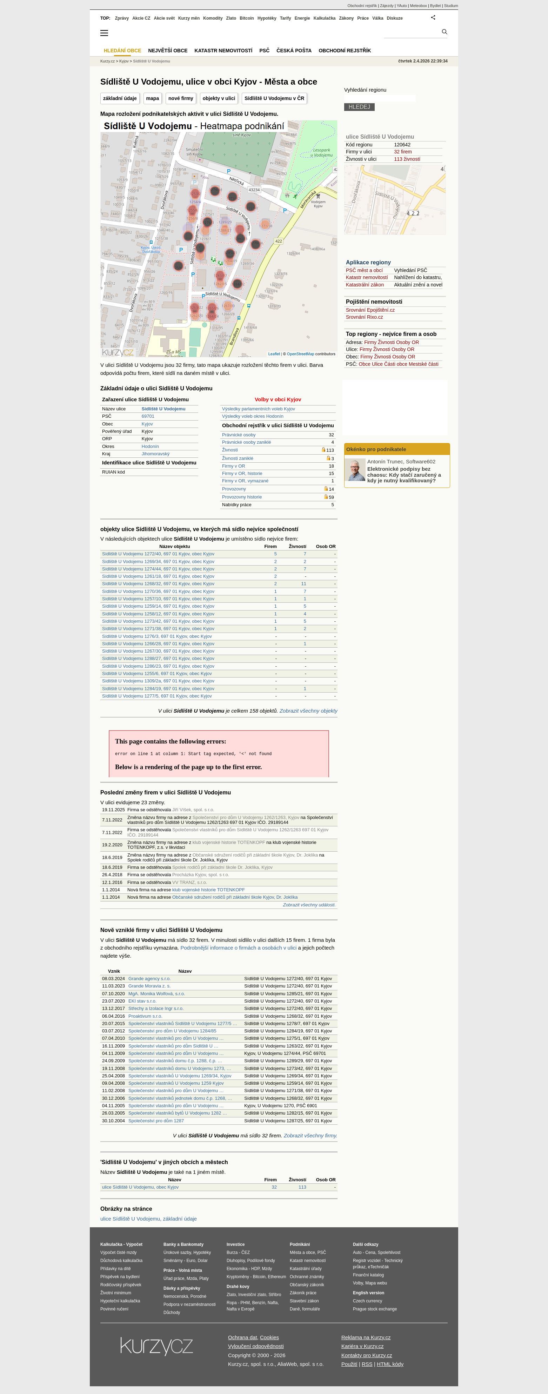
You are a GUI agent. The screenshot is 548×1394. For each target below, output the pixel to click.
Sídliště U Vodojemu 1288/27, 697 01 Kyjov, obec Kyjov (158, 658)
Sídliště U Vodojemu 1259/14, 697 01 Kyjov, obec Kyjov (158, 606)
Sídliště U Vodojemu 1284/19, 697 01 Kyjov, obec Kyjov (158, 688)
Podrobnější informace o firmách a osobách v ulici (238, 948)
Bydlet (435, 6)
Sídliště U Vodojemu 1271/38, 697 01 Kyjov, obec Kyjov (158, 628)
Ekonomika (237, 1268)
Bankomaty (192, 1244)
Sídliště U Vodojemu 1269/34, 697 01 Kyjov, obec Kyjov (158, 561)
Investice (236, 1244)
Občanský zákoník (307, 1284)
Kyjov (147, 424)
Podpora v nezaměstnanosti (189, 1304)
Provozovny (234, 488)
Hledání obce (122, 50)
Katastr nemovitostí (367, 277)
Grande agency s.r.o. (149, 978)
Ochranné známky (307, 1276)
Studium (451, 6)
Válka (377, 18)
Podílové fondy (261, 1260)
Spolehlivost (389, 1252)
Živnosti (230, 449)
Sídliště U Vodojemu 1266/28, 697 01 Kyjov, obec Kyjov (158, 643)
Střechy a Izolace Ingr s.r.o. (156, 1008)
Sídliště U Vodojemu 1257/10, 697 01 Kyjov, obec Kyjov (158, 598)
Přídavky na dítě (115, 1268)
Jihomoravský (155, 453)
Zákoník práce (303, 1292)
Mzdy (267, 1268)
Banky (169, 1244)
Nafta (273, 1302)
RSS (367, 1364)
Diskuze (395, 18)
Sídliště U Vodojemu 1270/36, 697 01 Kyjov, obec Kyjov (158, 591)
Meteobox (418, 6)
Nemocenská (175, 1296)
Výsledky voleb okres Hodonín (252, 416)
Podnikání (300, 1244)
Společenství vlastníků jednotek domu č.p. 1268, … (180, 1098)
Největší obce (168, 50)
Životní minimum (115, 1292)
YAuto (402, 6)
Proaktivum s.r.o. (145, 1016)
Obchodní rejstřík (362, 6)
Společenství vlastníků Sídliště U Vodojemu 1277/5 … (182, 1023)
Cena (370, 1252)
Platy (204, 1278)
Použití (349, 1364)
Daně (295, 1309)
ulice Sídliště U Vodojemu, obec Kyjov (140, 1187)
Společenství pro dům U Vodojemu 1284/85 (172, 1030)
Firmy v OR (233, 466)
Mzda (192, 1278)
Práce (363, 18)
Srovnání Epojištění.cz (370, 310)
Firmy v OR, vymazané (245, 480)
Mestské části (424, 364)
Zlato (231, 18)
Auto (357, 1252)
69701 (148, 416)
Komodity (212, 18)
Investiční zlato (252, 1294)
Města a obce (302, 1252)
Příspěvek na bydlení (120, 1276)
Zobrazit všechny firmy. (311, 1135)
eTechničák (378, 1266)
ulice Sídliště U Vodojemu (380, 137)
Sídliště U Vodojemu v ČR (274, 98)
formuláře (311, 1309)
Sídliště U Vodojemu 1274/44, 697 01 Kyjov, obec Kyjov (158, 569)
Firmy (370, 342)
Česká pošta (294, 50)
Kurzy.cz (107, 61)
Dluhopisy (236, 1260)
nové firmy (180, 98)
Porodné (198, 1296)
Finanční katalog (368, 1275)
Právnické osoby (238, 434)
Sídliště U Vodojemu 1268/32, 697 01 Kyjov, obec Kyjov (158, 583)
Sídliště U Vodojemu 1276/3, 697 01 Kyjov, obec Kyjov (157, 636)
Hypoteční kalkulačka (120, 1301)
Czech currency (367, 1301)
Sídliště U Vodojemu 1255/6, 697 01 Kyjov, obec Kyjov (157, 673)
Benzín (258, 1302)
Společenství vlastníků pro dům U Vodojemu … (176, 1038)
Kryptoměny (238, 1276)
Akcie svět (164, 18)
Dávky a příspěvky (181, 1288)
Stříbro (274, 1294)
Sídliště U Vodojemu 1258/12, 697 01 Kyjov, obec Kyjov (158, 613)
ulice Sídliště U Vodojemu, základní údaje (148, 1219)
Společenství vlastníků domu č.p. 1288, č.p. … (175, 1060)
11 (303, 583)
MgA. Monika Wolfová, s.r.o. (156, 993)
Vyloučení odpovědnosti (256, 1346)
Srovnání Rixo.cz (364, 317)
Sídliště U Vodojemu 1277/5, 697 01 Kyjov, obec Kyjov (157, 696)
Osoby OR (407, 342)
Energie (302, 18)
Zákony (346, 18)
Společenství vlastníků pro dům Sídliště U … (173, 1046)
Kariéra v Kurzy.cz (362, 1346)
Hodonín (150, 446)
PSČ (264, 50)
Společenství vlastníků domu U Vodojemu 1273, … (179, 1068)
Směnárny (173, 1260)
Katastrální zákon (365, 285)
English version (368, 1292)
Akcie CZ (141, 18)
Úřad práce (173, 1278)
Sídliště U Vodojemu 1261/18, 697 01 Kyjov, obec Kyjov (158, 576)
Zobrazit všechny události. (309, 904)
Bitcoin (247, 18)
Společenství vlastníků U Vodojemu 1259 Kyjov (176, 1083)
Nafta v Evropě (240, 1309)
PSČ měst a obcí (364, 270)
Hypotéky (267, 18)
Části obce (395, 364)
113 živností (407, 159)
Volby (358, 1283)
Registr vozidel (367, 1260)
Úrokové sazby (177, 1252)
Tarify (285, 18)
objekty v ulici (219, 98)
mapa (152, 98)
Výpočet (134, 1244)
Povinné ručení (114, 1309)
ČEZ (245, 1252)
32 (274, 1187)
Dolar (203, 1260)
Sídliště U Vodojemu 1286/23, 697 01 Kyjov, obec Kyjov (158, 666)
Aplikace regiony (368, 262)
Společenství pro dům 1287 (156, 1120)
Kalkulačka (325, 18)
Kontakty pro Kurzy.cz (366, 1355)
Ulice (377, 364)
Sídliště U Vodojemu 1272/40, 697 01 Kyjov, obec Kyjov (158, 553)
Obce (364, 364)
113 (302, 1187)
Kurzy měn (189, 18)
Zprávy (122, 18)
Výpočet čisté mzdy (118, 1252)
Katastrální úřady (306, 1268)
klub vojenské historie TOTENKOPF (208, 889)
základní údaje (120, 98)
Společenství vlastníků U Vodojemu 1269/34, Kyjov (179, 1075)
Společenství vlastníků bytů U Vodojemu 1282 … (177, 1113)
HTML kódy (390, 1364)
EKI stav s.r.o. (142, 1001)
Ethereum (277, 1276)
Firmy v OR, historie (242, 473)
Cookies (269, 1337)
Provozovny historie (242, 497)
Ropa (232, 1302)
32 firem (403, 151)
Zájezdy (387, 6)
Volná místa (190, 1270)
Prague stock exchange (375, 1309)
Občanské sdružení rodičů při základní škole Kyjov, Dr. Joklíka (235, 897)
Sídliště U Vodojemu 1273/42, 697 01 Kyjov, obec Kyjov (158, 621)
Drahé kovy (238, 1286)
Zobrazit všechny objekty (309, 711)
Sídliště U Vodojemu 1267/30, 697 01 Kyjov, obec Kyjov (158, 651)
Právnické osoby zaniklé (246, 442)
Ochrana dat (242, 1337)
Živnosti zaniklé (237, 458)
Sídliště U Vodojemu (151, 61)
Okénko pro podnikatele (376, 449)
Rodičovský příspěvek (120, 1284)
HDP (255, 1268)
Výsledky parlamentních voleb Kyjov (258, 408)
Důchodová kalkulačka (121, 1260)
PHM (245, 1302)
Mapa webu (376, 1283)
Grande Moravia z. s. (149, 986)
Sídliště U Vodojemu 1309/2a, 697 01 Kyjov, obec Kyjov (158, 680)
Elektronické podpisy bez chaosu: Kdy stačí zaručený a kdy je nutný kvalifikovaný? (404, 474)
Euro (190, 1260)
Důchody (171, 1312)
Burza (232, 1252)
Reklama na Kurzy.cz (366, 1337)
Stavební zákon (304, 1301)
